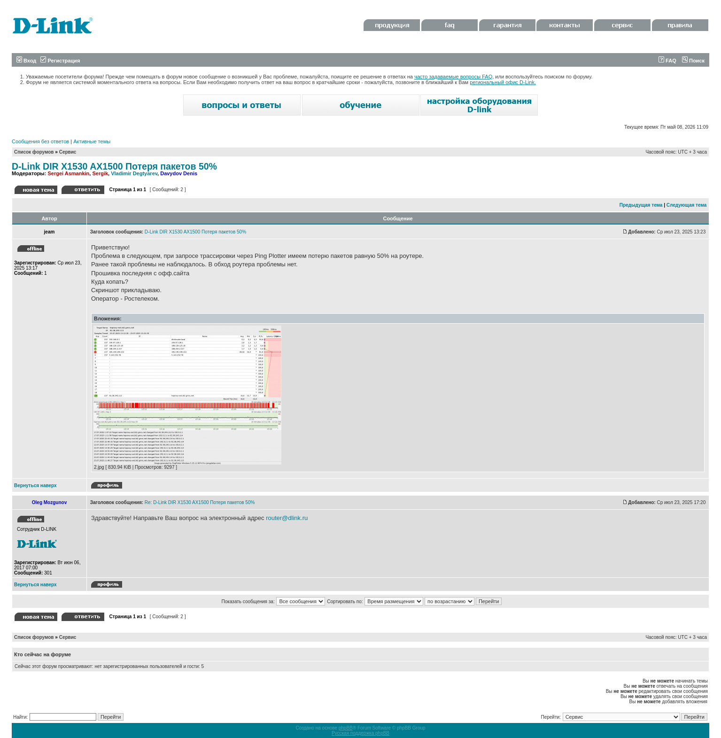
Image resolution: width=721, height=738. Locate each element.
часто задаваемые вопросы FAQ (453, 76)
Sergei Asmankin (68, 173)
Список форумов (34, 152)
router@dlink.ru (287, 517)
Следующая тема (686, 205)
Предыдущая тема (641, 205)
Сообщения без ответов (40, 141)
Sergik (100, 173)
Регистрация (60, 60)
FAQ (667, 60)
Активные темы (91, 141)
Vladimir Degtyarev (134, 173)
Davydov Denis (178, 173)
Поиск (693, 60)
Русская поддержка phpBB (360, 733)
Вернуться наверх (35, 485)
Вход (26, 60)
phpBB (346, 727)
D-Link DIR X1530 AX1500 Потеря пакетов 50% (114, 166)
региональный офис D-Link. (503, 82)
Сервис (68, 152)
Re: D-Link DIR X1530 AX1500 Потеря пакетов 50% (200, 502)
